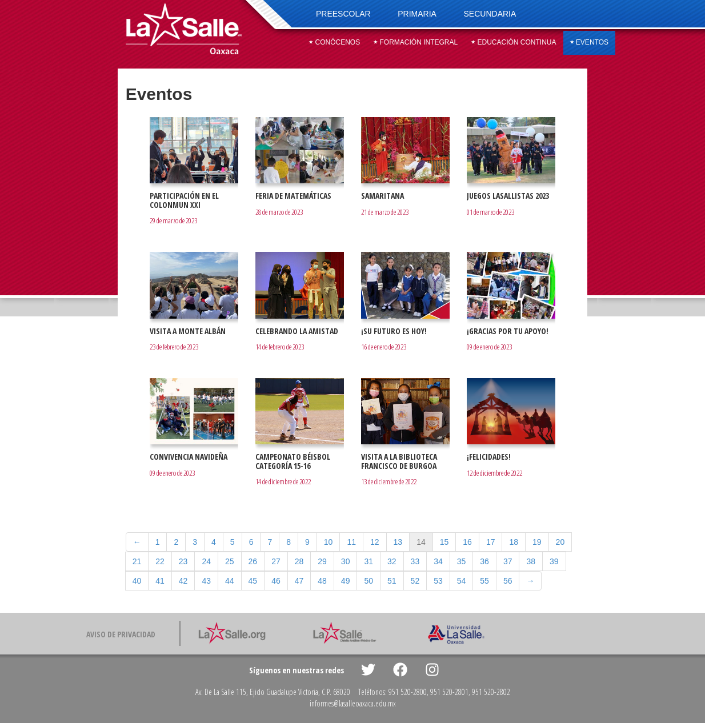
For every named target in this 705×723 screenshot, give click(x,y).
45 (253, 580)
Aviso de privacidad (120, 634)
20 (560, 542)
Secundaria (490, 13)
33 (415, 561)
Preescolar (343, 13)
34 (438, 561)
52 (415, 580)
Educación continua (513, 42)
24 (206, 561)
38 (530, 561)
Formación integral (416, 42)
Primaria (417, 13)
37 (507, 561)
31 (368, 561)
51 (391, 580)
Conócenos (334, 42)
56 (507, 580)
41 (160, 580)
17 (490, 542)
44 (229, 580)
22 (160, 561)
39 (554, 561)
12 (374, 542)
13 (398, 542)
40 (137, 580)
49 (345, 580)
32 (391, 561)
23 (183, 561)
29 (322, 561)
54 (461, 580)
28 (299, 561)
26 (253, 561)
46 (276, 580)
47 (299, 580)
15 (444, 542)
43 (206, 580)
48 (322, 580)
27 (276, 561)
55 (484, 580)
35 (461, 561)
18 (513, 542)
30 (345, 561)
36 (484, 561)
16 (467, 542)
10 (328, 542)
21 (137, 561)
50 (368, 580)
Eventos (589, 42)
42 (183, 580)
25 (229, 561)
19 (537, 542)
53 (438, 580)
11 (351, 542)
